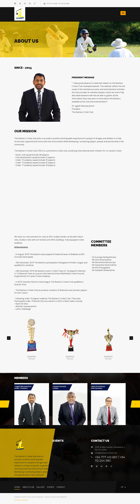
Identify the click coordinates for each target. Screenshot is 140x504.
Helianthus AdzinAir (21, 500)
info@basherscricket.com (106, 453)
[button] (9, 338)
